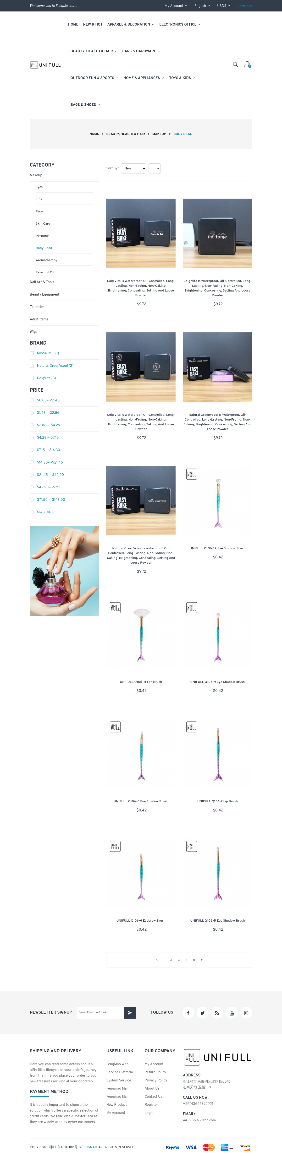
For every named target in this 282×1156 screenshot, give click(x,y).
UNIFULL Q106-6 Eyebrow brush (140, 920)
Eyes (39, 187)
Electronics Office (180, 24)
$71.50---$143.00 (51, 500)
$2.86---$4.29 (48, 425)
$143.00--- (46, 512)
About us (151, 1088)
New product (116, 1105)
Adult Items (39, 319)
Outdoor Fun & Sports (95, 78)
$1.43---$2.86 (48, 413)
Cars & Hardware (141, 51)
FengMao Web (117, 1064)
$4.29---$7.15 (48, 438)
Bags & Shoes (85, 105)
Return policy (155, 1072)
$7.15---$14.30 (48, 450)
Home (73, 24)
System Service (118, 1080)
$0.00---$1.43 (48, 400)
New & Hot (93, 24)
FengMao (89, 1147)
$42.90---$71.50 (50, 487)
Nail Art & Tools (42, 282)
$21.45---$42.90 (50, 475)
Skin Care (43, 224)
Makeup (160, 134)
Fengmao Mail (117, 1097)
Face (39, 212)
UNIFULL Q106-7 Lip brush (218, 801)
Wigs (34, 332)
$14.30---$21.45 (50, 462)
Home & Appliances (143, 78)
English (202, 6)
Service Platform (119, 1072)
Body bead (44, 248)
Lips (39, 199)
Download (244, 6)
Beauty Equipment (45, 294)
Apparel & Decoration (131, 24)
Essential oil (45, 272)
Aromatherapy (46, 260)
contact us (153, 1097)
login (149, 1113)
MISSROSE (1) (48, 353)
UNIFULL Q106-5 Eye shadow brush (217, 920)
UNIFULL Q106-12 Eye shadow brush (217, 548)
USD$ (223, 6)
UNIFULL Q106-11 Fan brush (141, 682)
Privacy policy (155, 1080)
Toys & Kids (182, 78)
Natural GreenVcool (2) (55, 366)
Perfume (42, 236)
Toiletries (37, 307)
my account (176, 6)
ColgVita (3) (46, 378)
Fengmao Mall (117, 1088)
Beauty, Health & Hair (94, 51)
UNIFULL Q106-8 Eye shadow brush (141, 801)
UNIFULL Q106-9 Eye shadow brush (217, 682)
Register (151, 1105)
